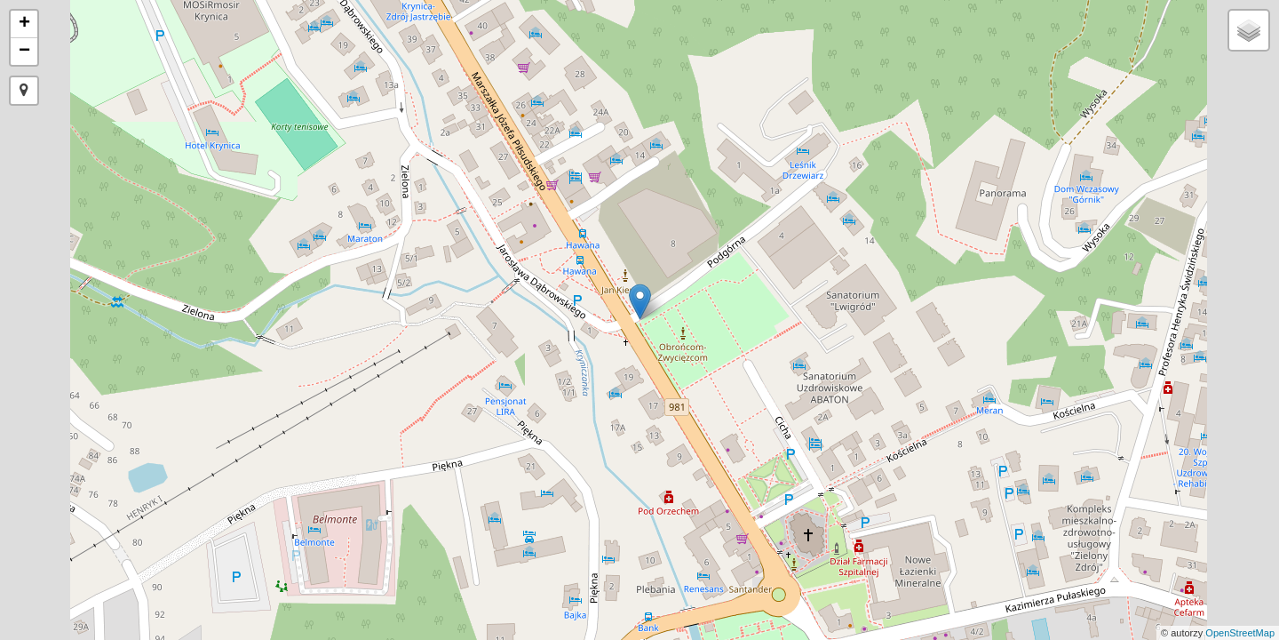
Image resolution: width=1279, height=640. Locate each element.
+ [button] (24, 24)
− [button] (24, 51)
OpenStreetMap (1240, 633)
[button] (24, 90)
